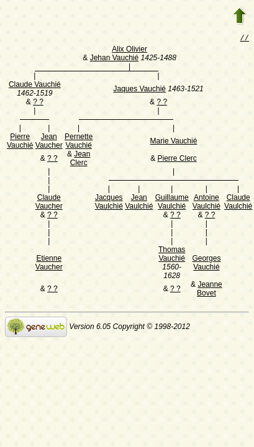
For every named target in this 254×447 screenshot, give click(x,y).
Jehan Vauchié (114, 59)
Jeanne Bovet (209, 290)
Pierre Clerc (176, 159)
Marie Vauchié (173, 142)
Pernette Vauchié (79, 142)
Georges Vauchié (206, 264)
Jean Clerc (80, 159)
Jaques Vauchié (139, 90)
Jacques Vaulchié (109, 203)
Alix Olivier (129, 50)
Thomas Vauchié (171, 255)
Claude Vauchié (35, 85)
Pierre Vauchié (20, 142)
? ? (38, 103)
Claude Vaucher (49, 203)
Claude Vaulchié (238, 203)
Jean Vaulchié (139, 203)
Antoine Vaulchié (206, 203)
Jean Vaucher (49, 142)
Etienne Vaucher (49, 264)
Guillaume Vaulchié (172, 203)
